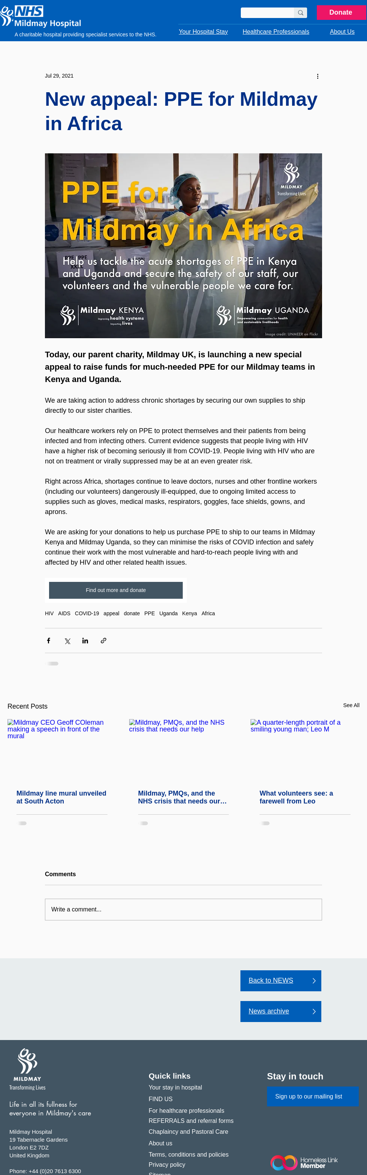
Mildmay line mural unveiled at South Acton (61, 797)
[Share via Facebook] (48, 640)
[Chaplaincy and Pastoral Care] (194, 1132)
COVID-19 (87, 613)
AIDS (64, 613)
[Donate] (341, 12)
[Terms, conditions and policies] (194, 1154)
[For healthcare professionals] (194, 1111)
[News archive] (280, 1011)
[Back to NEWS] (280, 980)
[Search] (261, 13)
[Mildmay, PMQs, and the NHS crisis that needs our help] (183, 750)
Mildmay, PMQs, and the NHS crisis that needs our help (179, 797)
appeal (111, 613)
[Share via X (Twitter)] (66, 640)
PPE (149, 613)
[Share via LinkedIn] (85, 640)
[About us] (194, 1143)
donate (132, 613)
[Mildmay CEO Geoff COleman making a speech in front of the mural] (61, 749)
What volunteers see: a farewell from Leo (296, 797)
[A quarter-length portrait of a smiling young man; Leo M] (305, 749)
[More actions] (317, 75)
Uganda (169, 613)
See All (351, 705)
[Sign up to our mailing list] (313, 1096)
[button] (203, 32)
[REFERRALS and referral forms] (194, 1121)
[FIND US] (194, 1099)
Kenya (189, 613)
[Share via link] (103, 640)
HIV (49, 613)
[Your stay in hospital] (194, 1088)
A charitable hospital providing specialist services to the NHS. (86, 34)
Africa (208, 613)
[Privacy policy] (194, 1165)
